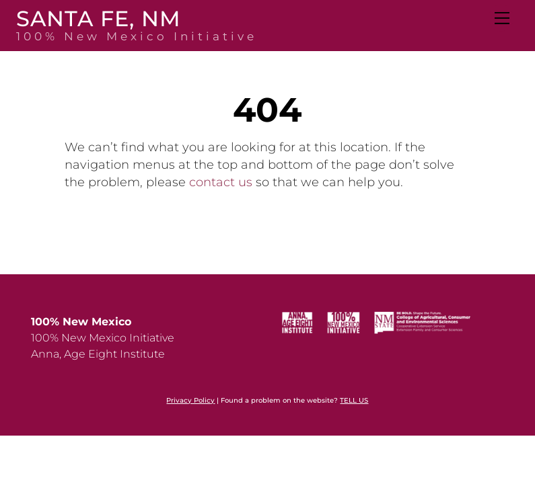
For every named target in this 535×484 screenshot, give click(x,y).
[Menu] (501, 18)
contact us (220, 182)
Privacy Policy (190, 400)
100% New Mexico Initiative (102, 337)
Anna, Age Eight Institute (98, 354)
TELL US (354, 400)
